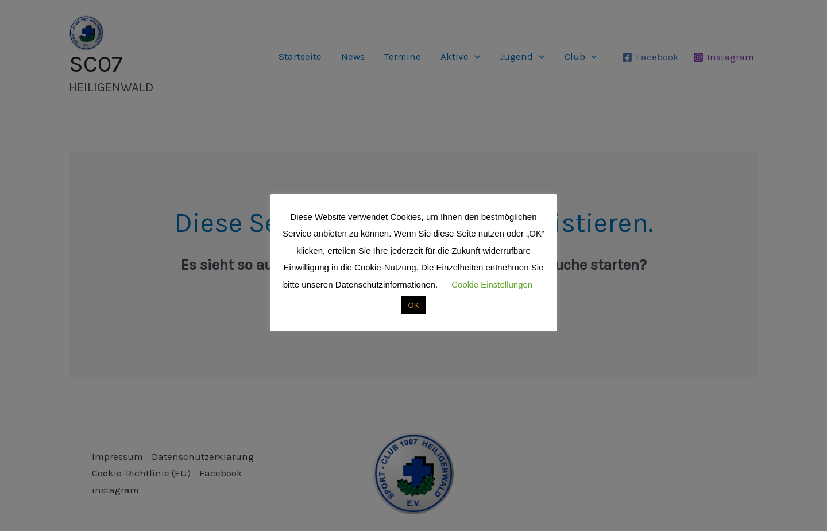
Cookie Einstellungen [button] (491, 284)
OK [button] (413, 305)
